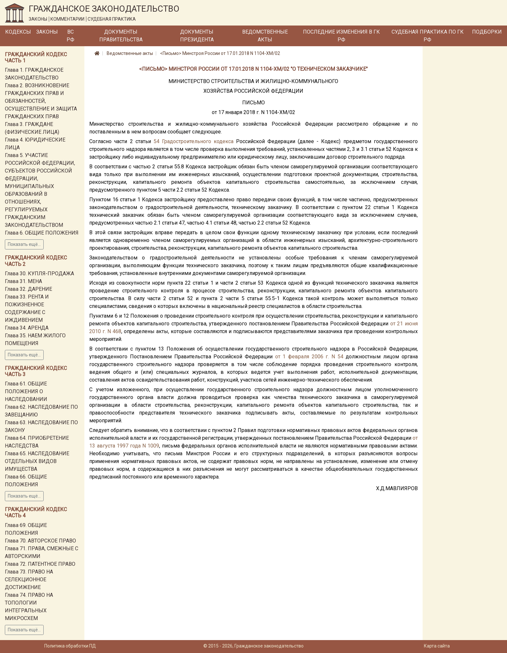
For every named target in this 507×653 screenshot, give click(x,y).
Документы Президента (197, 36)
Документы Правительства (121, 36)
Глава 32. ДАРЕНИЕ (28, 289)
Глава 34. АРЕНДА (27, 328)
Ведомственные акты (265, 36)
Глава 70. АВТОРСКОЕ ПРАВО (40, 541)
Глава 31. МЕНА (23, 281)
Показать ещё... (24, 244)
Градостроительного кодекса (197, 141)
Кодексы (18, 32)
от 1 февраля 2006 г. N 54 (309, 356)
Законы (47, 32)
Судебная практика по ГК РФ (428, 36)
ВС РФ (70, 36)
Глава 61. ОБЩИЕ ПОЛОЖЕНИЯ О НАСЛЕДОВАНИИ (26, 391)
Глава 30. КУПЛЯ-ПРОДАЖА (39, 273)
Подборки (487, 32)
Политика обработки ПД (70, 645)
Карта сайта (437, 645)
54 (156, 141)
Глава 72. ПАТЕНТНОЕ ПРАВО (40, 564)
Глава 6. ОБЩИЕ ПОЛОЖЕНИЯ (42, 233)
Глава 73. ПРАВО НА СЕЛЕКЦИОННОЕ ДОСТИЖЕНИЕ (29, 579)
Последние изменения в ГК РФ (341, 36)
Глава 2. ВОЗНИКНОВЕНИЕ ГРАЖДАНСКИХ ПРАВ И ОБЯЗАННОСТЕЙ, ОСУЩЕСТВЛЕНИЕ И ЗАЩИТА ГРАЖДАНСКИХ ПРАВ (41, 101)
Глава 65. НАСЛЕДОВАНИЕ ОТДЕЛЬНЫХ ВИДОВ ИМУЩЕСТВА (37, 461)
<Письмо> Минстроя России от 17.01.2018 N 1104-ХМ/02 (220, 53)
